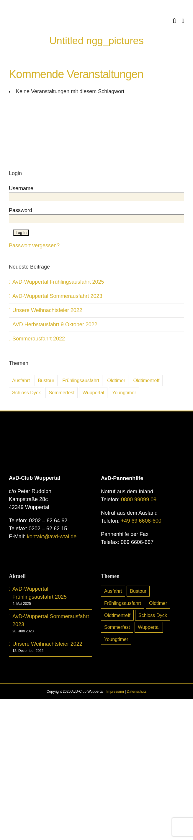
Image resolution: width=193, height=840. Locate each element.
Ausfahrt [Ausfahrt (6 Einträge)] (21, 380)
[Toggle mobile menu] (183, 21)
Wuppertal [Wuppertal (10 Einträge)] (93, 392)
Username (21, 188)
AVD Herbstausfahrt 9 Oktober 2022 (54, 324)
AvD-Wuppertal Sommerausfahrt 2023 (57, 296)
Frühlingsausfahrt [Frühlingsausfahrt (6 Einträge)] (80, 380)
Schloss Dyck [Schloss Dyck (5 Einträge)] (26, 392)
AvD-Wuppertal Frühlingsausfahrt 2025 (58, 282)
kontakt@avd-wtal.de (51, 536)
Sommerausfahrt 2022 (38, 339)
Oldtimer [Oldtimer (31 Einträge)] (116, 380)
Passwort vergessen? (34, 245)
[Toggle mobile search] (174, 21)
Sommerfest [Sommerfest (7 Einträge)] (61, 392)
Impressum (115, 691)
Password (20, 210)
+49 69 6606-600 (141, 521)
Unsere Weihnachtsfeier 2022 (47, 310)
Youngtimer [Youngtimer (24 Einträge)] (124, 392)
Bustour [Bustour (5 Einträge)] (46, 380)
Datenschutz (137, 691)
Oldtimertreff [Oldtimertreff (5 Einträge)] (146, 380)
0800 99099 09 (138, 500)
